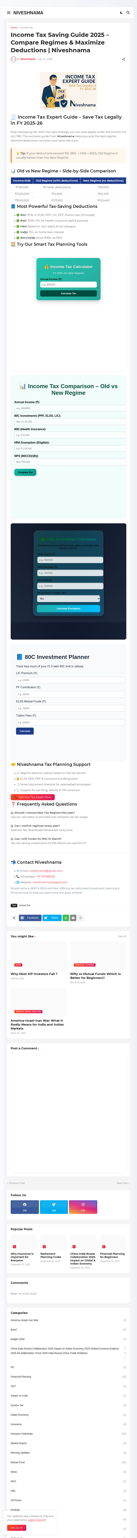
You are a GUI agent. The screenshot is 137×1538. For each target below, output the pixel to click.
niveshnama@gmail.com (46, 870)
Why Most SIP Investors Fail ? (34, 974)
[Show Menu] (8, 13)
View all (122, 936)
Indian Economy (68, 1415)
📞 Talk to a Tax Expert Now (32, 797)
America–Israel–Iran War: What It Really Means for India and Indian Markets (37, 1024)
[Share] (123, 59)
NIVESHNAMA (28, 12)
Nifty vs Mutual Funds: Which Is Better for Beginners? (95, 976)
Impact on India (68, 1395)
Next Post (122, 1183)
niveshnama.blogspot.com (49, 882)
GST (68, 1386)
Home (14, 27)
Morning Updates (68, 1453)
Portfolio (68, 1510)
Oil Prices (68, 1500)
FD (68, 1367)
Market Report (68, 1443)
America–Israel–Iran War (68, 1320)
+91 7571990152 (45, 876)
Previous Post (17, 1183)
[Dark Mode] (121, 13)
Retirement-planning (68, 1519)
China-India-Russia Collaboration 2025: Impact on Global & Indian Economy (82, 1258)
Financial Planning (68, 1377)
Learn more (35, 1520)
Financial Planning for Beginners (112, 1255)
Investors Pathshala (68, 1434)
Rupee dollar (68, 1529)
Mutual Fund (68, 1462)
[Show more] (80, 918)
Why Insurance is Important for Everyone (22, 1257)
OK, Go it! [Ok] (17, 1527)
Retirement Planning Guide (50, 1255)
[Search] (128, 13)
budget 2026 (68, 1339)
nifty (68, 1491)
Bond (68, 1329)
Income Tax (26, 27)
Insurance (68, 1424)
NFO (68, 1481)
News (68, 1472)
